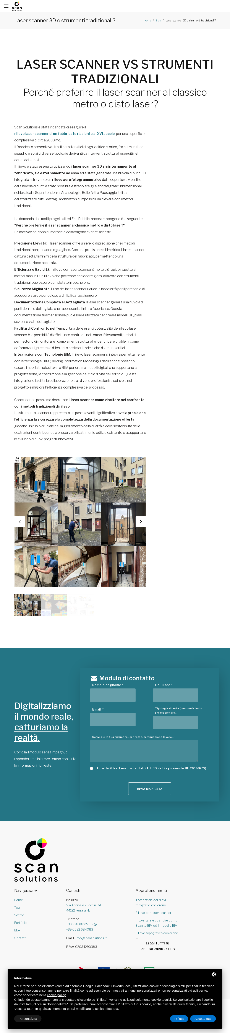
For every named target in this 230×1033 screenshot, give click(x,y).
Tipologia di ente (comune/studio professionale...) (178, 710)
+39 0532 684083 (79, 929)
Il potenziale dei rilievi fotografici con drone (151, 902)
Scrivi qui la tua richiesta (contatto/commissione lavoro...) (134, 736)
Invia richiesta (149, 788)
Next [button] (141, 521)
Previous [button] (19, 521)
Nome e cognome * (108, 685)
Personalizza (28, 1018)
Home (147, 20)
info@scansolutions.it (91, 938)
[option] (80, 522)
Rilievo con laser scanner (153, 913)
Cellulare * (164, 685)
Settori (19, 915)
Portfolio (20, 923)
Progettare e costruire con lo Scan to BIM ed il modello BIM (156, 922)
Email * (98, 709)
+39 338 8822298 (81, 924)
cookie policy (56, 995)
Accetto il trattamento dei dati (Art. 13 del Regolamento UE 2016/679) (151, 768)
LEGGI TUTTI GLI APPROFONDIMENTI (156, 946)
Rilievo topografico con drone (157, 933)
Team (18, 907)
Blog (158, 20)
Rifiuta (179, 1018)
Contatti (20, 938)
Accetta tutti (202, 1018)
